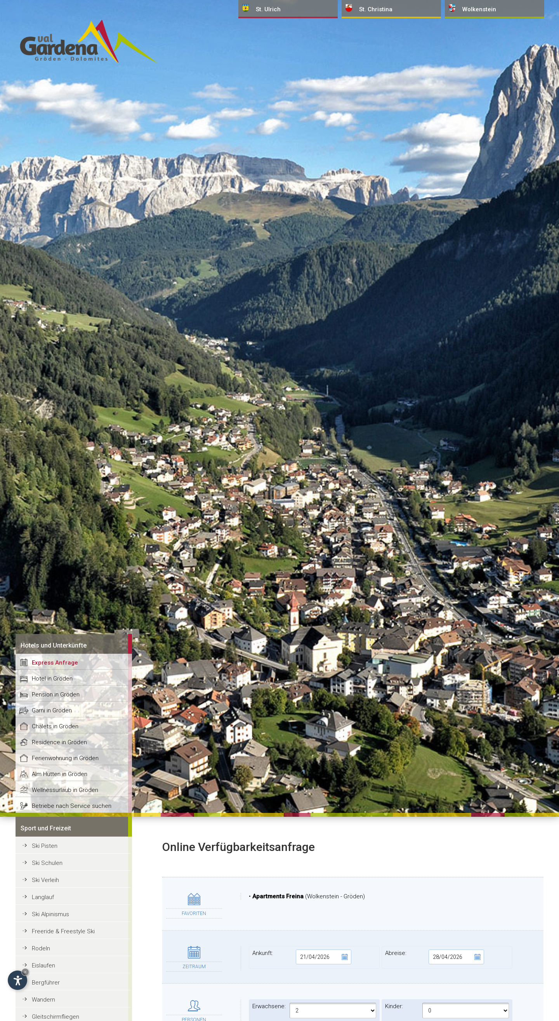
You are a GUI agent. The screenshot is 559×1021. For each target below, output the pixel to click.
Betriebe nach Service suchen (71, 805)
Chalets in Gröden (55, 726)
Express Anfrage (55, 662)
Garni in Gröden (52, 710)
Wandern (43, 999)
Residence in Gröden (59, 742)
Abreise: (434, 957)
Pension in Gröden (56, 694)
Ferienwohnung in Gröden (65, 758)
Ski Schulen (47, 863)
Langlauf (43, 897)
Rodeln (41, 948)
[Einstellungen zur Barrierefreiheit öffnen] (17, 980)
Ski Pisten (44, 845)
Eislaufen (43, 965)
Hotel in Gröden (52, 678)
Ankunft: (301, 957)
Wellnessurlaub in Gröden (65, 790)
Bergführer (46, 982)
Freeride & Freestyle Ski (63, 931)
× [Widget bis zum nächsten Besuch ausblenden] (25, 972)
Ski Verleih (45, 880)
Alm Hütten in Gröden (59, 774)
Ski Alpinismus (50, 914)
